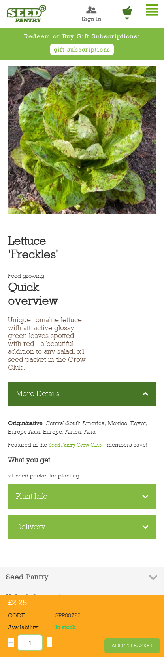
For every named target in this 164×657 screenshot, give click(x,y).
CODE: (17, 615)
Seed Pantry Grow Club (75, 445)
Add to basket (132, 646)
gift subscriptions (82, 49)
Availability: (23, 627)
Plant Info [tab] (82, 496)
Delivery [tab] (82, 526)
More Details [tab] (82, 393)
